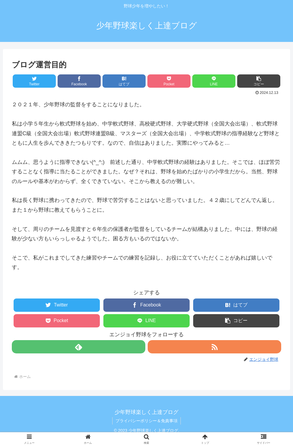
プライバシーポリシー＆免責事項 (146, 420)
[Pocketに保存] (169, 81)
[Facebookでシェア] (79, 81)
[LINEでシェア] (213, 81)
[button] (258, 81)
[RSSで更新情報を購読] (214, 346)
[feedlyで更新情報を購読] (78, 346)
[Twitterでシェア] (34, 81)
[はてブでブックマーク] (124, 81)
